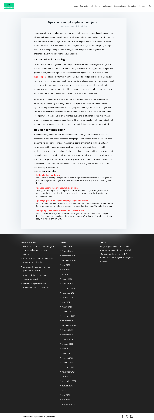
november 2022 (68, 339)
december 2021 (68, 367)
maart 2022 (67, 353)
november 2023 (68, 320)
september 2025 (69, 260)
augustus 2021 (68, 386)
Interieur (84, 26)
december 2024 (68, 288)
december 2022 (68, 334)
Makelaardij (107, 6)
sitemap (51, 416)
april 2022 (66, 348)
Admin (67, 26)
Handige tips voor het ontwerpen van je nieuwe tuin (60, 210)
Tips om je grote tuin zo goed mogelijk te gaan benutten (62, 200)
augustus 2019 (68, 404)
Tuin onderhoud (86, 6)
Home (75, 6)
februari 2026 (67, 251)
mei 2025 (66, 269)
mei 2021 (66, 399)
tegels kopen (40, 77)
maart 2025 (67, 279)
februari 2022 (67, 358)
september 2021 (69, 381)
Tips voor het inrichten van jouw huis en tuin (57, 188)
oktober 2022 (67, 344)
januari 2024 (67, 311)
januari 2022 (67, 362)
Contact (141, 6)
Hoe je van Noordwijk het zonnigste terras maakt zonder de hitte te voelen (38, 250)
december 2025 (68, 255)
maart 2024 (67, 307)
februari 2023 (67, 330)
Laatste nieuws (120, 6)
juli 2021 (65, 390)
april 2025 (66, 274)
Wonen (97, 6)
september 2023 (69, 325)
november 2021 (68, 372)
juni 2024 (66, 302)
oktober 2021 (67, 376)
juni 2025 (66, 265)
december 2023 (68, 316)
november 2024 (68, 293)
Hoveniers (132, 6)
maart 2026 (67, 246)
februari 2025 (67, 283)
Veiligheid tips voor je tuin (48, 175)
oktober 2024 (67, 297)
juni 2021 (66, 395)
